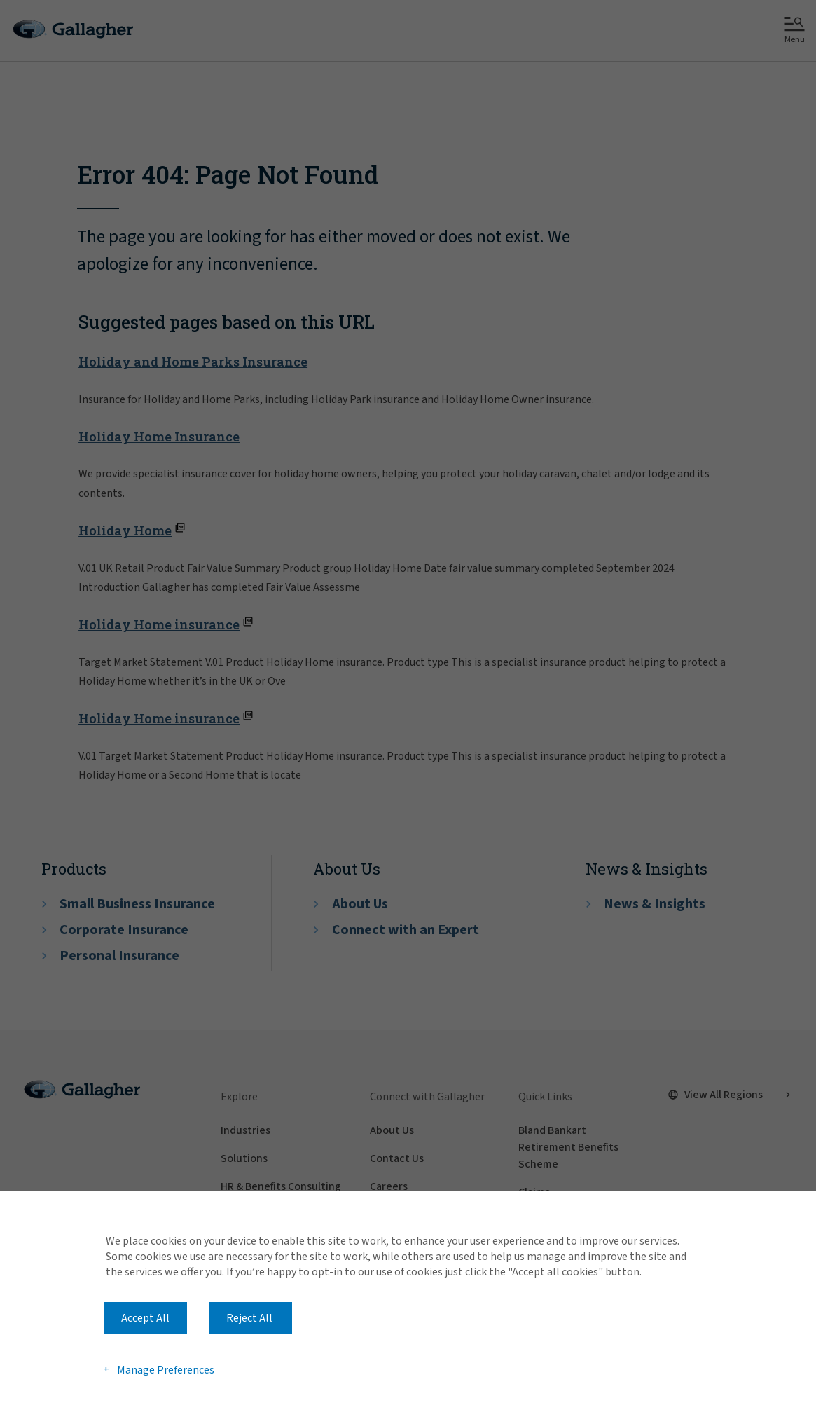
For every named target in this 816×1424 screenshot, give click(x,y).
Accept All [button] (145, 1318)
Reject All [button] (249, 1318)
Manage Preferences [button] (165, 1369)
